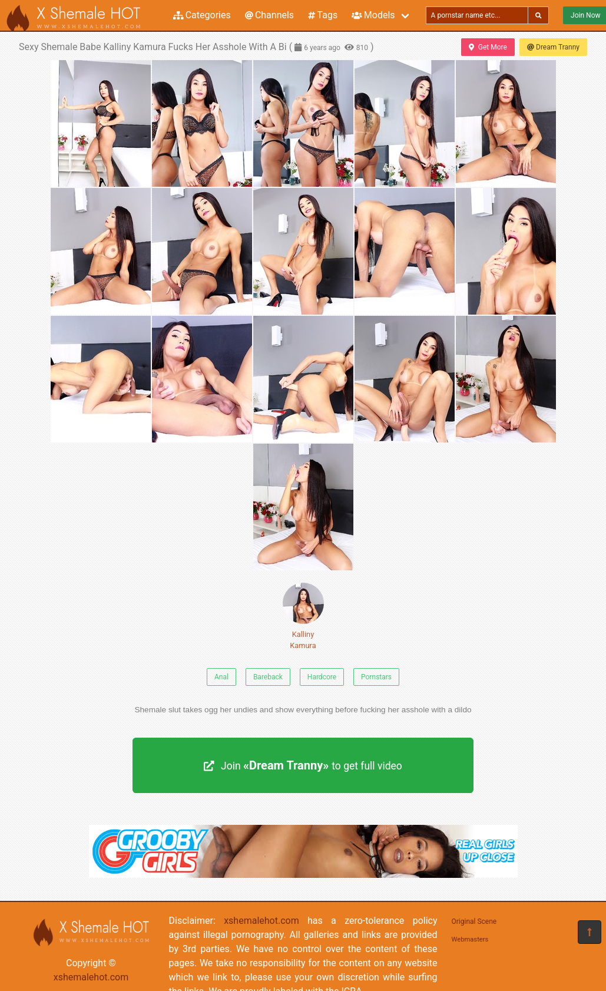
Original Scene (474, 921)
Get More (487, 47)
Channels (269, 15)
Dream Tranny (553, 47)
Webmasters (470, 939)
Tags (322, 15)
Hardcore (321, 677)
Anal (221, 677)
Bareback (268, 677)
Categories (202, 15)
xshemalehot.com (91, 977)
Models (373, 15)
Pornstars (376, 677)
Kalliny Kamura (303, 616)
